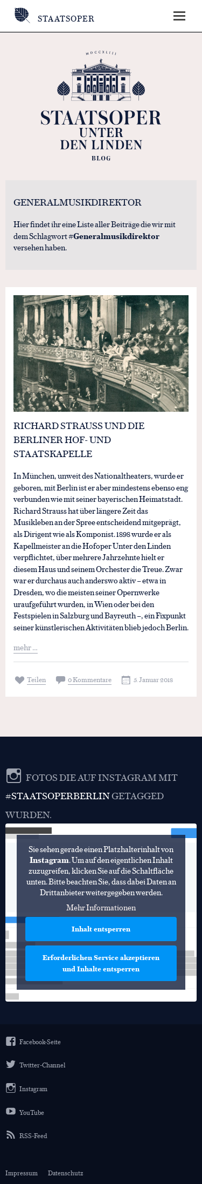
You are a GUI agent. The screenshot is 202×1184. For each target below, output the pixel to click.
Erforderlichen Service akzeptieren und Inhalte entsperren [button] (101, 963)
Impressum (21, 1173)
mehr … (25, 647)
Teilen (36, 679)
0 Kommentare (90, 679)
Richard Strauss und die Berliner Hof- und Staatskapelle (78, 439)
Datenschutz (65, 1173)
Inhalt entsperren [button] (101, 929)
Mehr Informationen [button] (101, 907)
